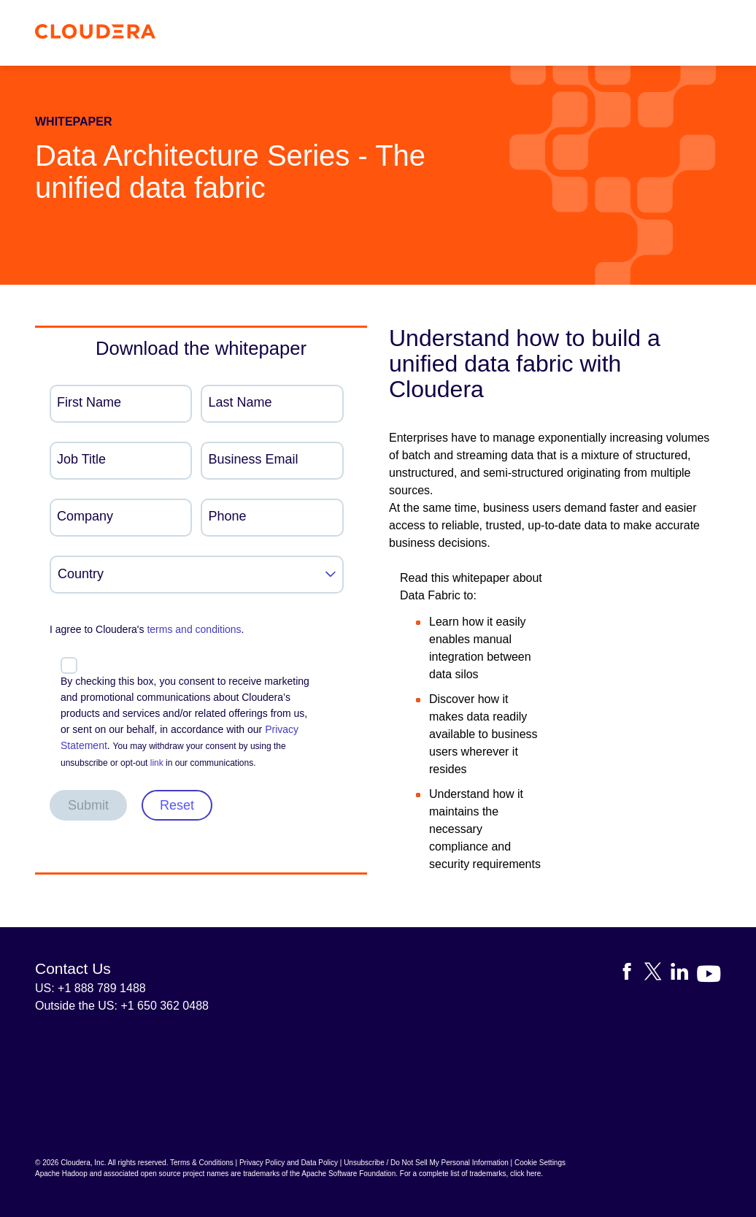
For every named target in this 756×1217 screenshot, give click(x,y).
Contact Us (73, 968)
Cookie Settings (540, 1163)
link (156, 763)
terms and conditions (194, 629)
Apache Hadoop (61, 1174)
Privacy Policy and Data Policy (288, 1163)
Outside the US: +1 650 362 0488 (122, 1005)
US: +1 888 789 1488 (90, 988)
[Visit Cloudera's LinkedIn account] (684, 974)
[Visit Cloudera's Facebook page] (631, 974)
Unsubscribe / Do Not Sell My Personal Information (426, 1163)
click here (525, 1174)
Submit (88, 805)
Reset (177, 805)
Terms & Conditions (202, 1163)
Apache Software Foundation (348, 1174)
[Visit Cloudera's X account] (657, 974)
